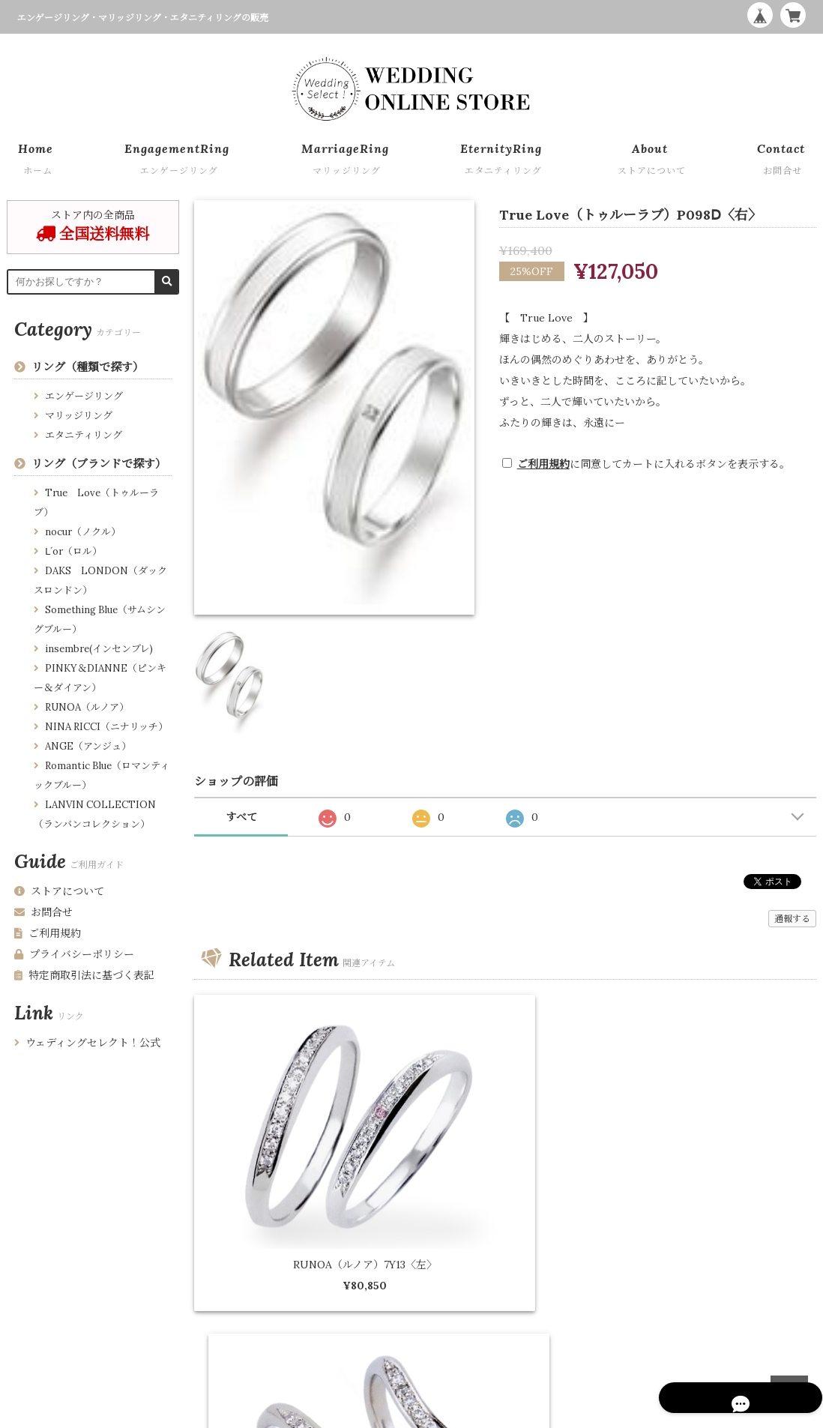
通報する (792, 918)
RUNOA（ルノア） (87, 707)
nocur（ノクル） (83, 531)
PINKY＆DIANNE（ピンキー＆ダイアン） (100, 678)
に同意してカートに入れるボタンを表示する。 (653, 464)
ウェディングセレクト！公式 (87, 1042)
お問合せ (43, 912)
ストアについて (59, 891)
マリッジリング (78, 415)
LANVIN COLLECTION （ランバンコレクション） (95, 814)
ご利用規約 (543, 464)
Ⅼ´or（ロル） (73, 551)
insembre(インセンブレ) (99, 648)
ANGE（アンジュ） (88, 746)
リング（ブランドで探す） (98, 464)
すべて (241, 817)
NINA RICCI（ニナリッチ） (106, 726)
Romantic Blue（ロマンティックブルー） (101, 775)
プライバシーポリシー (74, 954)
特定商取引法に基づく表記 (84, 975)
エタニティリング (83, 435)
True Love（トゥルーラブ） (96, 502)
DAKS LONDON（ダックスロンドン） (100, 580)
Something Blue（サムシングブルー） (100, 619)
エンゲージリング (84, 396)
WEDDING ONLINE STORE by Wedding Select (714, 1413)
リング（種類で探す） (87, 367)
